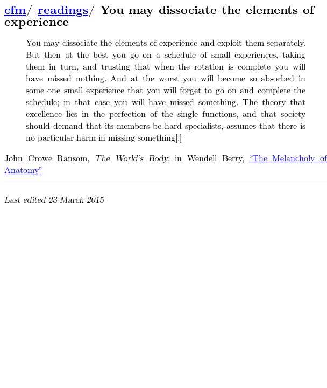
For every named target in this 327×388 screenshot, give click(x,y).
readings (63, 10)
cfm (15, 10)
